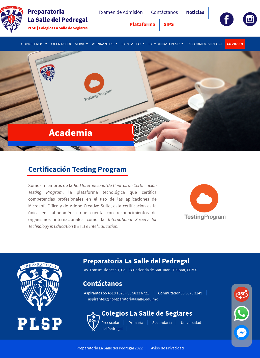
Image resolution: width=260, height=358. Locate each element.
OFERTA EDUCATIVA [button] (68, 43)
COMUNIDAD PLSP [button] (164, 43)
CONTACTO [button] (131, 43)
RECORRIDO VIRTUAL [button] (205, 43)
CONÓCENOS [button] (32, 43)
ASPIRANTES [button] (103, 43)
